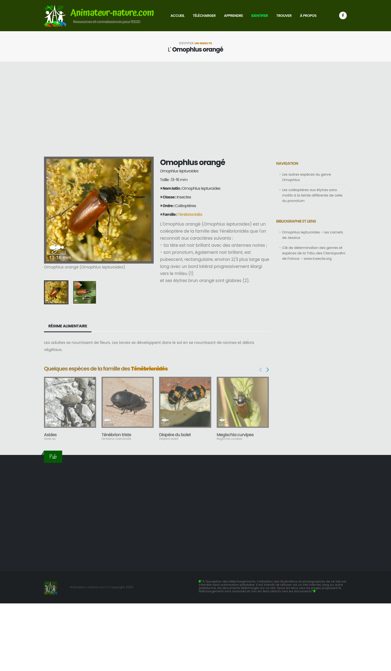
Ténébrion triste (116, 435)
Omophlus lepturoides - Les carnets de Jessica (312, 235)
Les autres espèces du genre (306, 177)
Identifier (259, 15)
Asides (50, 435)
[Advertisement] (195, 109)
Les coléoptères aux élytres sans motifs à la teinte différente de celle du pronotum (312, 195)
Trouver (284, 15)
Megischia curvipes (235, 435)
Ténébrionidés (190, 214)
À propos (308, 15)
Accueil (177, 15)
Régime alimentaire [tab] (67, 326)
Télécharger (204, 15)
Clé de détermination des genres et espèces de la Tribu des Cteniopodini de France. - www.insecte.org (313, 253)
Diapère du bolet (175, 435)
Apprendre (233, 15)
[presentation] (50, 216)
